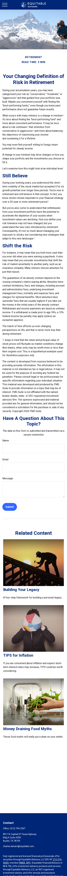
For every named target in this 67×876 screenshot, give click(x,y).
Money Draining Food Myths (27, 729)
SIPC (28, 863)
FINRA (22, 863)
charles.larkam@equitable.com (18, 846)
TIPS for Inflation (18, 655)
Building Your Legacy (21, 589)
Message (7, 478)
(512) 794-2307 (17, 828)
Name (5, 440)
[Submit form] (9, 507)
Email (5, 459)
